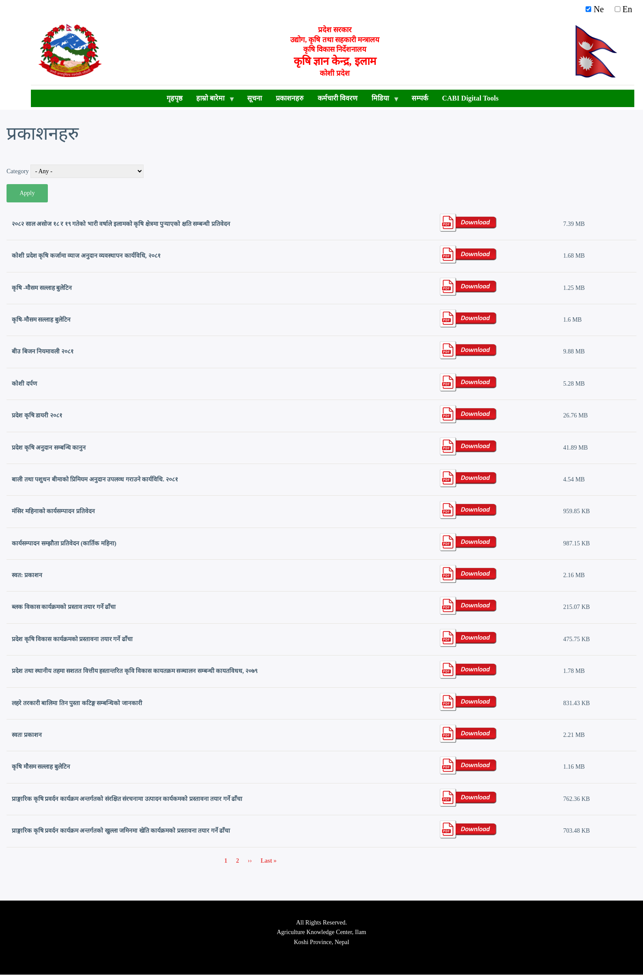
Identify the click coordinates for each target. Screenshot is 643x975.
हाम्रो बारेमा (212, 100)
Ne (597, 9)
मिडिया (382, 100)
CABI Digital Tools (470, 98)
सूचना (254, 98)
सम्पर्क (420, 98)
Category (18, 171)
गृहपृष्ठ (174, 98)
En (623, 9)
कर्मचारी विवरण (338, 98)
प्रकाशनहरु (290, 98)
